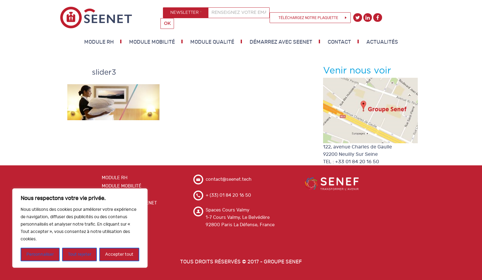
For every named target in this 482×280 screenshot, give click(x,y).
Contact (339, 42)
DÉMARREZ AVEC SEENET (281, 42)
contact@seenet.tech (228, 179)
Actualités (382, 42)
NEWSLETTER (186, 12)
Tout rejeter (79, 254)
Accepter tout (119, 254)
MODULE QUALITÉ (212, 42)
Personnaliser (40, 254)
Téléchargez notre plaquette (308, 18)
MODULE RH (99, 42)
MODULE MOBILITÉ (152, 42)
